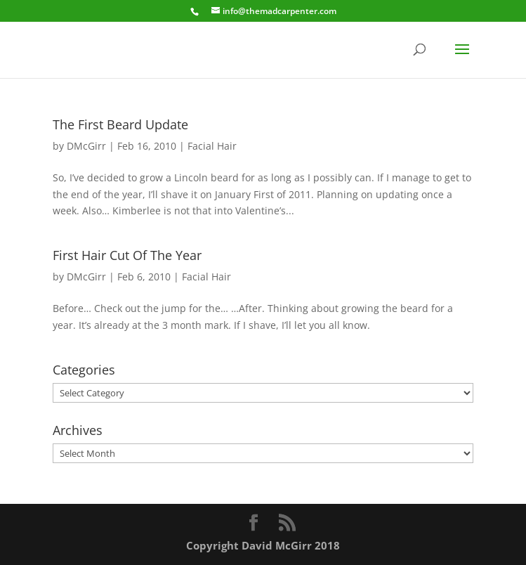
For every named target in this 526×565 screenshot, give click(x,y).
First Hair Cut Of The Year (127, 255)
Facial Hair (212, 145)
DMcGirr (86, 145)
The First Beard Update (120, 124)
